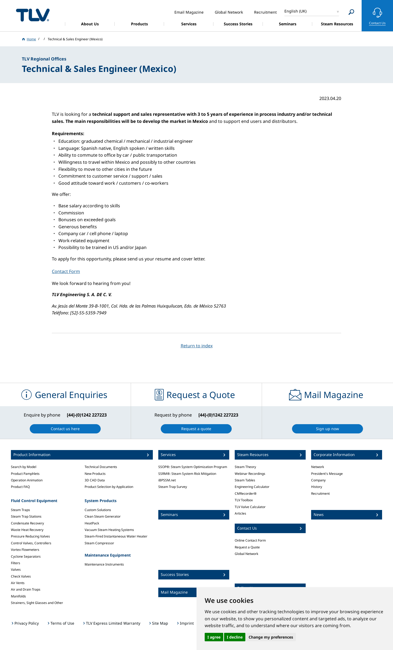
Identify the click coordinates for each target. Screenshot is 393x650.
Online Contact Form (250, 540)
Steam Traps (20, 510)
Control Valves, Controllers (31, 543)
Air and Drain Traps (25, 589)
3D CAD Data (95, 480)
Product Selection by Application (109, 486)
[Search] (351, 12)
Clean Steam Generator (103, 516)
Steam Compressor (99, 543)
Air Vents (18, 583)
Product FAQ (20, 486)
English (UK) (295, 11)
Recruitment (320, 493)
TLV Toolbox (244, 500)
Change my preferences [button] (271, 637)
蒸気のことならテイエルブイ (33, 15)
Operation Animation (27, 480)
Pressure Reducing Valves (30, 536)
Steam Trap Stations (26, 516)
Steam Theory (245, 466)
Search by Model (23, 466)
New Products (95, 473)
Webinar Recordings (250, 473)
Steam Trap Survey (172, 486)
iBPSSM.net (167, 480)
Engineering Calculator (252, 486)
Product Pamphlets (25, 473)
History (316, 486)
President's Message (327, 473)
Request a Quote (247, 547)
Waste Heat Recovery (27, 529)
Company (318, 480)
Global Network (246, 553)
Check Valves (21, 576)
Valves (16, 569)
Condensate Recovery (27, 523)
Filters (15, 563)
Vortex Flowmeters (25, 549)
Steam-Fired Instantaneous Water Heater (116, 536)
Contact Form (66, 271)
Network (317, 466)
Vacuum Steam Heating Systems (109, 529)
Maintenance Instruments (104, 564)
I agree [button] (214, 637)
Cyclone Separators (26, 556)
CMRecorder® (246, 493)
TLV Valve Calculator (250, 507)
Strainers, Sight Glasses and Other (37, 602)
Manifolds (18, 596)
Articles (240, 513)
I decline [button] (235, 637)
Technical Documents (101, 466)
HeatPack (92, 523)
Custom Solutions (98, 510)
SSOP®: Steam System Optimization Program (192, 466)
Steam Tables (245, 480)
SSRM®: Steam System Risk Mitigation (187, 473)
